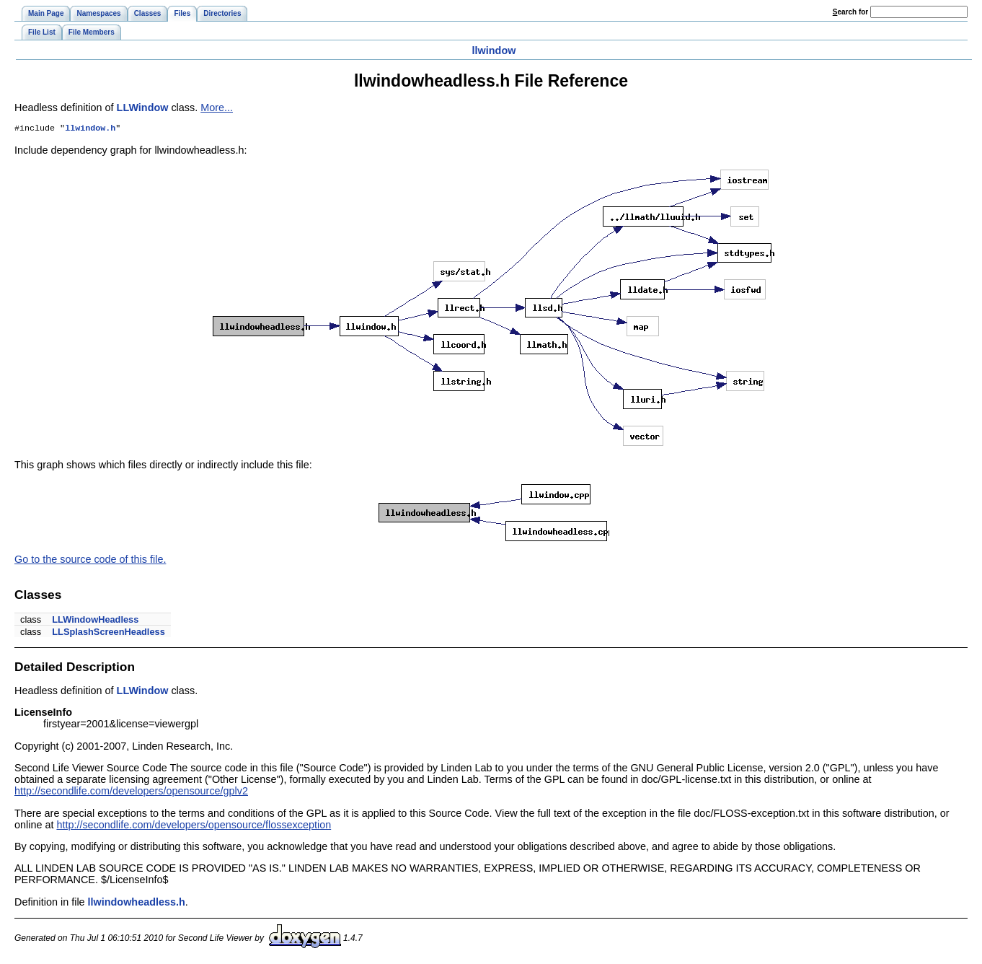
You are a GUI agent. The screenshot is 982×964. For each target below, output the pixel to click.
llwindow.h (90, 129)
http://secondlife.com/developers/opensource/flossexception (193, 826)
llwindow (494, 50)
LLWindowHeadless (95, 620)
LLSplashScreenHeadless (108, 633)
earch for (850, 12)
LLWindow (143, 107)
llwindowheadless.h (136, 903)
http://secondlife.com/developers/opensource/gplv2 (131, 792)
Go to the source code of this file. (90, 560)
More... (216, 107)
